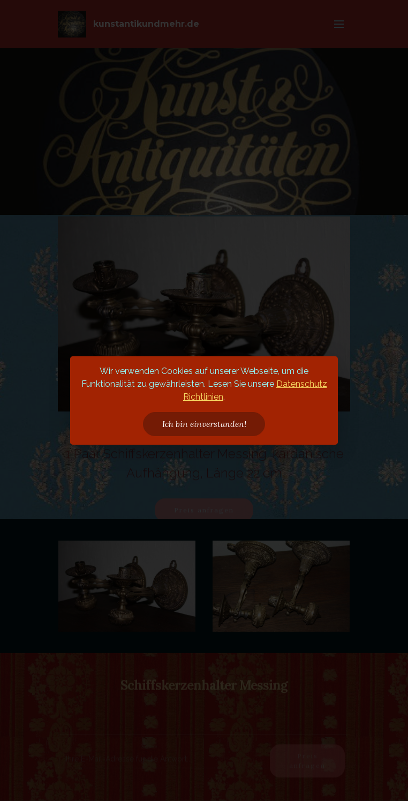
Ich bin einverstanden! (204, 423)
